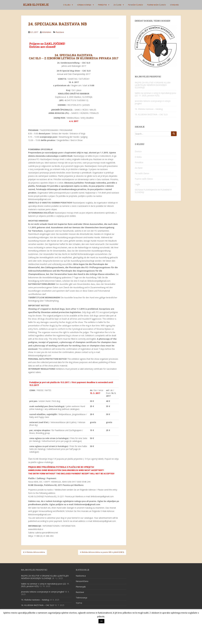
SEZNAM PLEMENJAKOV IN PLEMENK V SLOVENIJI (153, 191)
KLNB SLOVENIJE (36, 5)
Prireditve (102, 5)
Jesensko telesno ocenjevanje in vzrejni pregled (152, 102)
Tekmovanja (81, 597)
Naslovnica (81, 575)
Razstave (60, 32)
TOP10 (79, 603)
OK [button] (101, 621)
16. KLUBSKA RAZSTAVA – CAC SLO (151, 114)
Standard (174, 5)
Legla (137, 184)
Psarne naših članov (156, 5)
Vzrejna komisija (84, 5)
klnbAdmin (46, 32)
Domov (138, 151)
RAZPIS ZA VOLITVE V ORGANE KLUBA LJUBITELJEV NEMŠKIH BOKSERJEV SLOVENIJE (152, 85)
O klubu (66, 5)
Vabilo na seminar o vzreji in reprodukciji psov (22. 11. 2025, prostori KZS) (155, 94)
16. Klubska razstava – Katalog (149, 109)
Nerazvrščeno (82, 581)
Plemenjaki (81, 586)
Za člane (117, 5)
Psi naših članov (135, 5)
